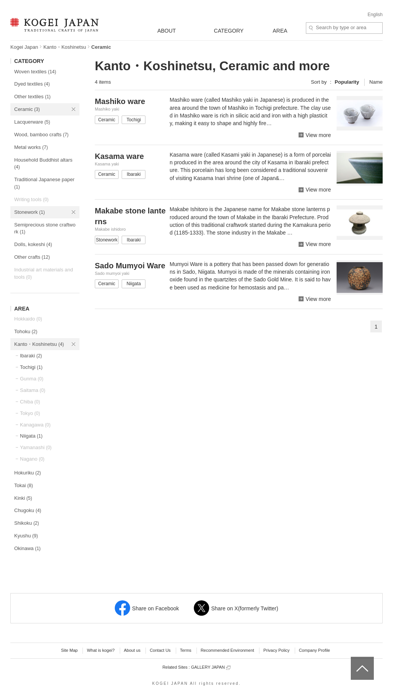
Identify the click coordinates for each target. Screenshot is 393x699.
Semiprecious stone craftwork (45, 228)
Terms (186, 650)
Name (376, 82)
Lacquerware (32, 122)
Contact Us (160, 650)
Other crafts (32, 257)
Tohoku (25, 331)
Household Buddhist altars (43, 163)
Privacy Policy (276, 650)
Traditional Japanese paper (44, 183)
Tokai (23, 485)
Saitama (32, 390)
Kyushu (26, 536)
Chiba (30, 402)
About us (132, 650)
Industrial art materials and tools (43, 273)
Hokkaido (28, 319)
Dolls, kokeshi (33, 244)
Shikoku (26, 523)
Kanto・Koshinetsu (64, 47)
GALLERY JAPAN (211, 667)
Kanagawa (35, 425)
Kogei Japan (24, 47)
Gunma (31, 379)
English (375, 14)
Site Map (69, 650)
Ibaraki (31, 356)
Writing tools (31, 199)
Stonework (29, 212)
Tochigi (31, 367)
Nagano (32, 459)
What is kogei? (100, 650)
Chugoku (27, 510)
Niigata (31, 436)
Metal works (31, 147)
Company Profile (314, 650)
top (354, 659)
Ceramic (27, 109)
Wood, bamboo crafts (41, 134)
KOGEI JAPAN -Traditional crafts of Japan (54, 26)
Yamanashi (35, 447)
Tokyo (30, 413)
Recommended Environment (227, 650)
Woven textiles (35, 71)
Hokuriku (27, 473)
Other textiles (32, 96)
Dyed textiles (32, 84)
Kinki (23, 498)
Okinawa (27, 548)
